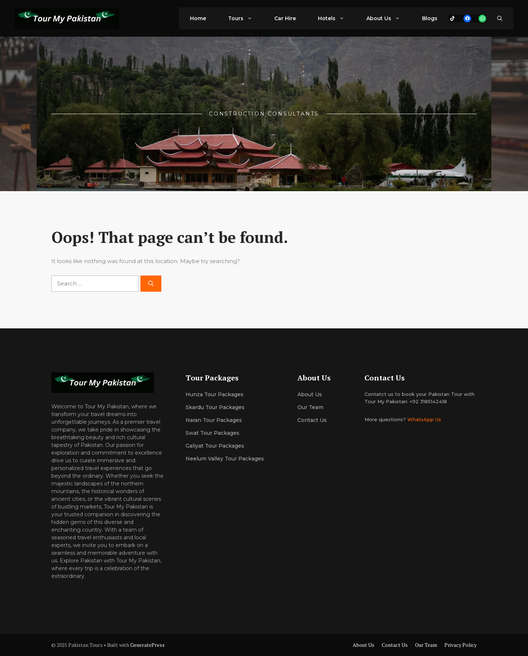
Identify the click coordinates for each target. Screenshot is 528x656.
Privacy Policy (460, 644)
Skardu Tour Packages (215, 407)
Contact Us (312, 420)
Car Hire (285, 18)
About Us (388, 18)
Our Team (426, 644)
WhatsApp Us (424, 419)
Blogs (429, 18)
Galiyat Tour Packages (215, 445)
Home (198, 18)
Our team (310, 407)
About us (309, 394)
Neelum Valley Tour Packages (225, 458)
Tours (245, 18)
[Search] (150, 284)
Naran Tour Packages (214, 420)
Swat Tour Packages (212, 433)
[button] (499, 18)
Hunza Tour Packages (214, 394)
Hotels (336, 18)
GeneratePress (147, 644)
